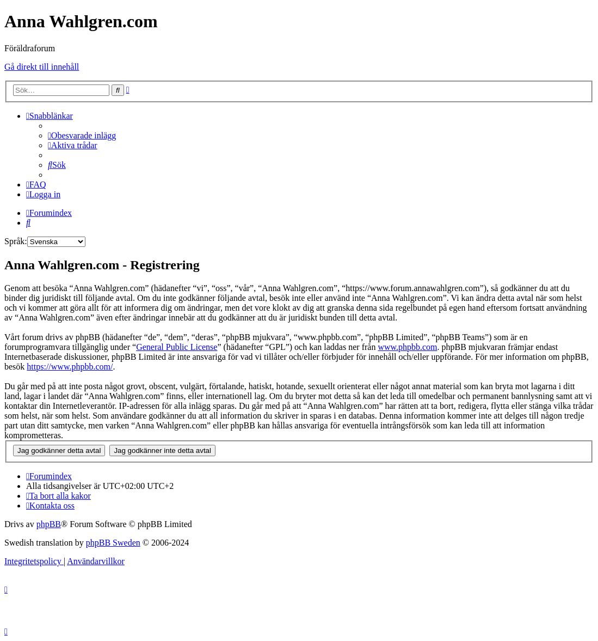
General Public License (176, 347)
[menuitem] (82, 135)
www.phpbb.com (407, 347)
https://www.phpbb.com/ (70, 366)
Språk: (15, 241)
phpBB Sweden (113, 542)
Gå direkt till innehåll (41, 66)
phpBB (48, 524)
